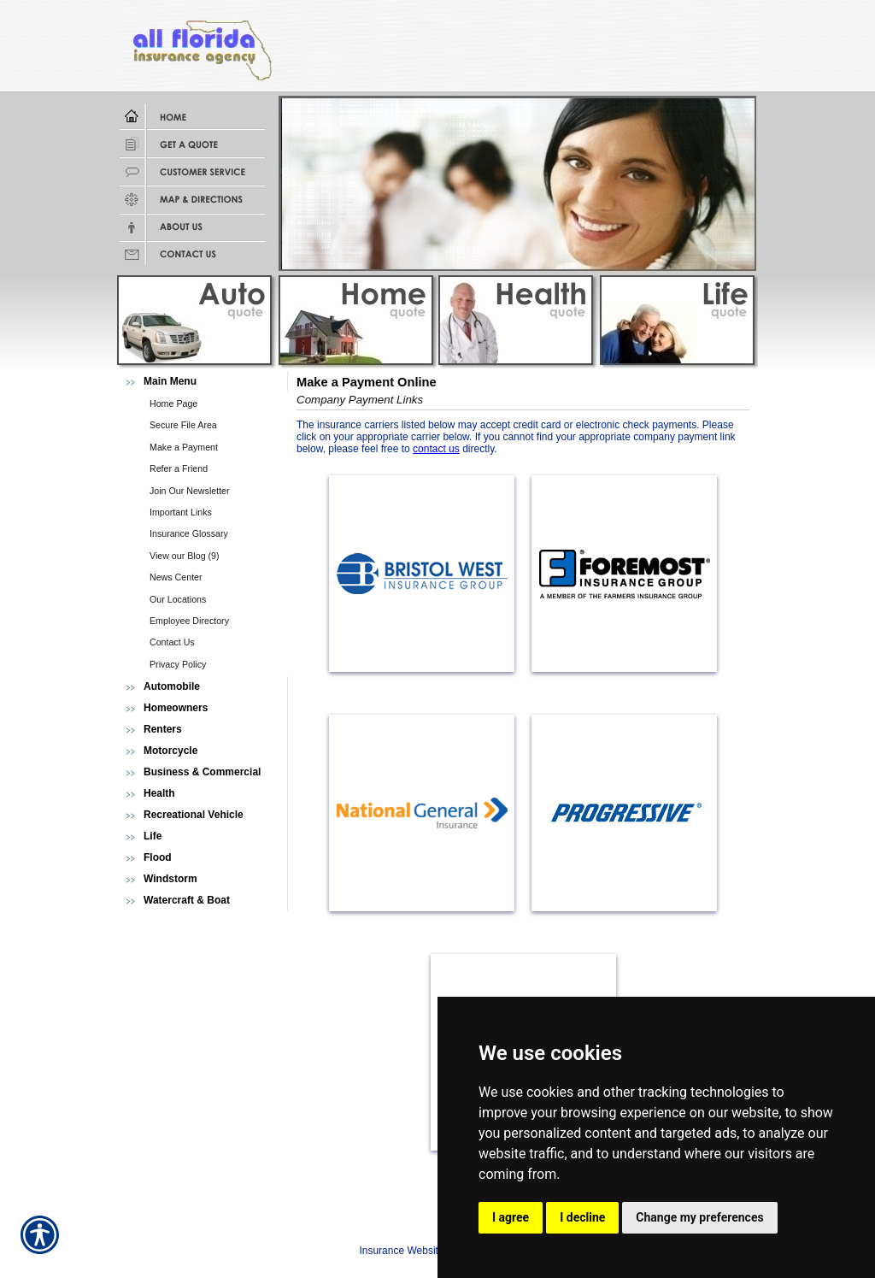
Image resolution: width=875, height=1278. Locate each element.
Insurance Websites (404, 1251)
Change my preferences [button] (699, 1217)
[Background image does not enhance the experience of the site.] (202, 381)
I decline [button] (582, 1217)
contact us (436, 449)
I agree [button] (510, 1217)
